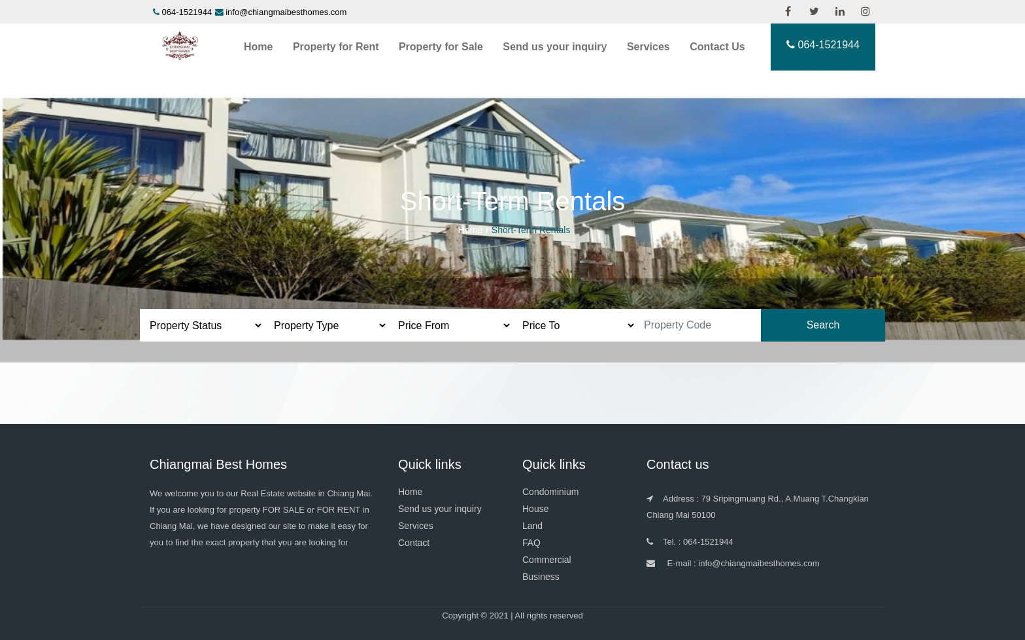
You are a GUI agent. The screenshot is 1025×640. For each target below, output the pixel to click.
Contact (413, 542)
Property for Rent (336, 46)
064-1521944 (187, 12)
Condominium (550, 492)
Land (532, 525)
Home (258, 46)
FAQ (531, 542)
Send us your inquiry (555, 46)
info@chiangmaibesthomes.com (286, 12)
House (535, 509)
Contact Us (717, 46)
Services (648, 46)
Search (823, 324)
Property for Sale (441, 46)
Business (541, 576)
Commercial (546, 559)
